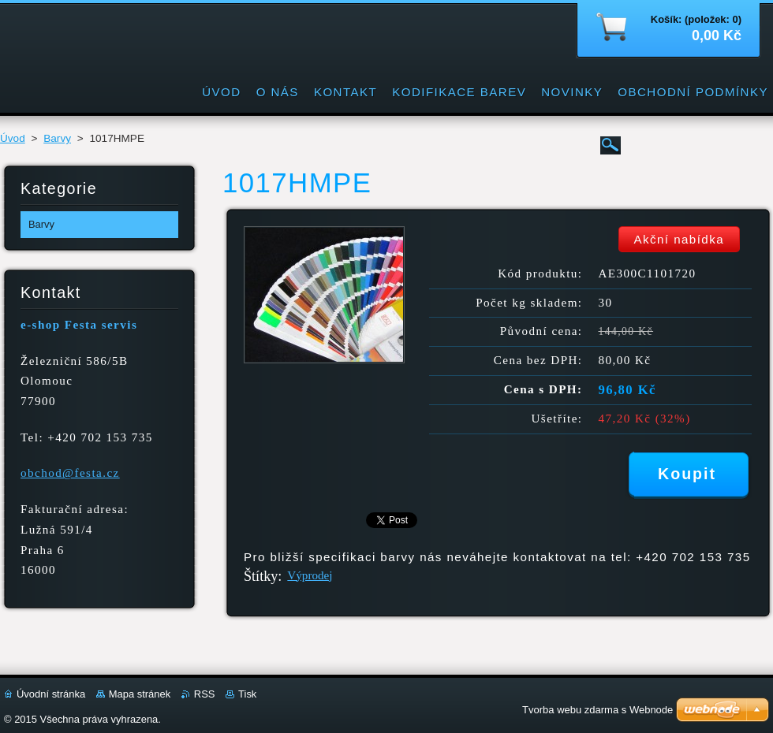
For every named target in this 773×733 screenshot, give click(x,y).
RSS (204, 694)
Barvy (57, 138)
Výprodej (309, 575)
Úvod (12, 138)
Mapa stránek (139, 694)
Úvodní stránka (51, 694)
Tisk (247, 694)
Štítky (261, 576)
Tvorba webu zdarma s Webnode (597, 710)
